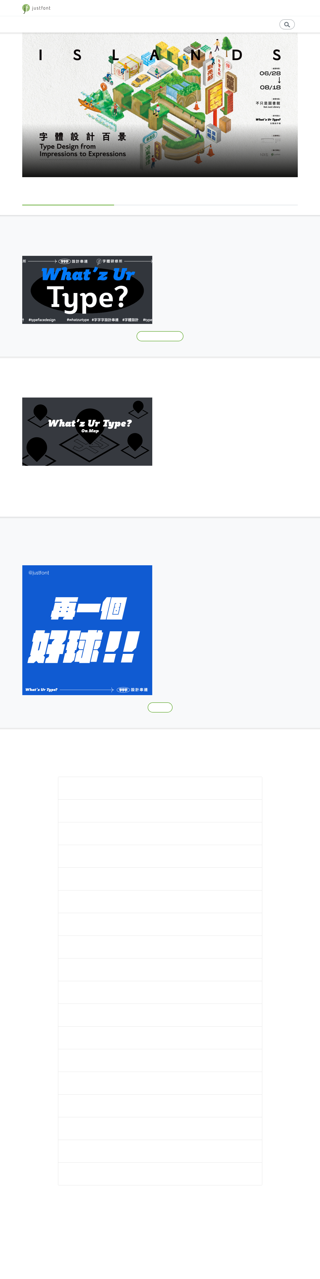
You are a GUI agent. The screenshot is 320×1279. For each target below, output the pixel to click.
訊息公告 (261, 24)
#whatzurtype (179, 315)
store (268, 8)
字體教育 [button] (226, 8)
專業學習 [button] (191, 24)
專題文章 (145, 24)
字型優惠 (287, 8)
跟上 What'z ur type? (160, 336)
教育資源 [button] (215, 24)
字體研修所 (223, 266)
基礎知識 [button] (166, 24)
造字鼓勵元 (280, 266)
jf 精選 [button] (249, 8)
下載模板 (160, 707)
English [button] (238, 24)
